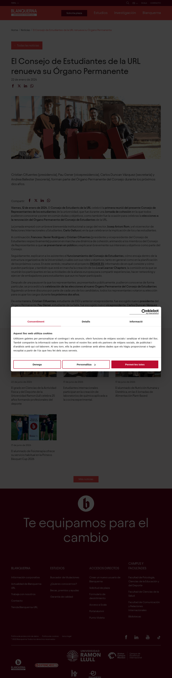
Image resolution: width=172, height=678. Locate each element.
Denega (37, 364)
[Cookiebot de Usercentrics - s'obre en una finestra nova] (144, 311)
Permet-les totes (135, 364)
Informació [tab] (136, 321)
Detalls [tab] (86, 321)
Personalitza (86, 364)
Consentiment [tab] (35, 321)
